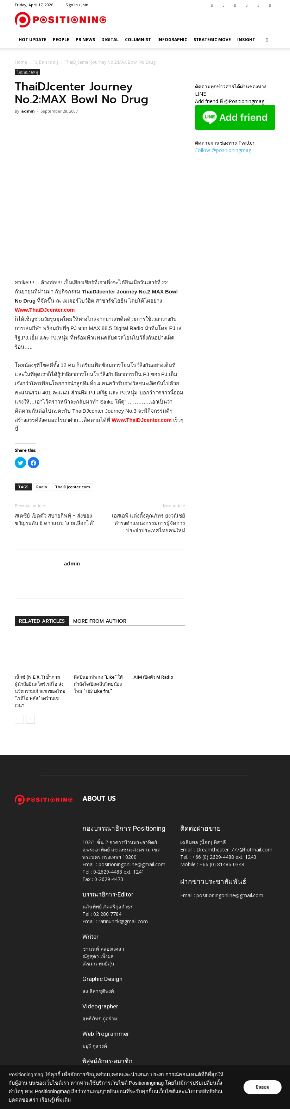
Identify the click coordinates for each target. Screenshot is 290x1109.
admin (28, 111)
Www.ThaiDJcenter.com (45, 310)
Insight (246, 40)
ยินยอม (262, 1087)
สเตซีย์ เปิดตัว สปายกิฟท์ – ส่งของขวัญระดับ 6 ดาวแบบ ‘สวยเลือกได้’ (54, 519)
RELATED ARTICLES (42, 621)
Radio (41, 486)
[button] (266, 40)
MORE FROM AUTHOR (99, 621)
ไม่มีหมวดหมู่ (46, 62)
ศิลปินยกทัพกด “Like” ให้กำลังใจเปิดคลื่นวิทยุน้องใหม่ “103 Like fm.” (98, 684)
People (61, 40)
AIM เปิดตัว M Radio (153, 677)
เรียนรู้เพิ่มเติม (55, 1100)
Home (21, 62)
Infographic (172, 40)
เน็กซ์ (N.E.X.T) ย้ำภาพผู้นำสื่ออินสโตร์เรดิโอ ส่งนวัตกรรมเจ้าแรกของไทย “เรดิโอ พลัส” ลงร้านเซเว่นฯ (40, 691)
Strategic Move (212, 40)
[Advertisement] (100, 260)
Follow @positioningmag (223, 150)
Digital (110, 40)
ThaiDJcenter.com (72, 486)
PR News (85, 40)
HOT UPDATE (32, 40)
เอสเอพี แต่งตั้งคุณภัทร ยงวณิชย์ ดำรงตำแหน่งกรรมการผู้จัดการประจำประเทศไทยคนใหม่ (148, 523)
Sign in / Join (76, 4)
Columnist (138, 40)
